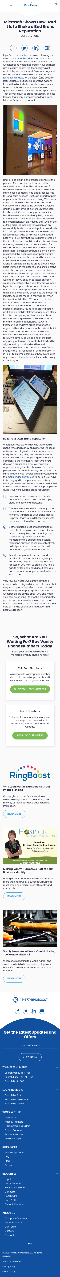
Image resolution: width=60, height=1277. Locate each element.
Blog (7, 1161)
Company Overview (16, 1218)
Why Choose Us (13, 1223)
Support (9, 1165)
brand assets (29, 546)
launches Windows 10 (15, 78)
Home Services (13, 1183)
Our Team (10, 1227)
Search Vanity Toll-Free (18, 1073)
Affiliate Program (14, 1139)
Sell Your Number (14, 1134)
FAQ (7, 1157)
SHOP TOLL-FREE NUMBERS (30, 689)
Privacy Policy (8, 1266)
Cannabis (10, 1192)
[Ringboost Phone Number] (11, 5)
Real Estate (11, 1196)
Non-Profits (11, 1200)
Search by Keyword (15, 1104)
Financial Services (14, 1204)
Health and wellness (16, 1188)
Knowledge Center (15, 1153)
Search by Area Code (16, 1099)
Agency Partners (14, 1122)
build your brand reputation (27, 58)
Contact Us (11, 1235)
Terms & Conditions (11, 1262)
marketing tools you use (21, 477)
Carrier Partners (13, 1130)
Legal (8, 1179)
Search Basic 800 (14, 1081)
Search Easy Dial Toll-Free (19, 1077)
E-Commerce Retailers (17, 1126)
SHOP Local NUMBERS (30, 735)
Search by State (13, 1095)
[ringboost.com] (31, 5)
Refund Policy (8, 1271)
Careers (9, 1231)
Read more (14, 814)
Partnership (11, 1118)
